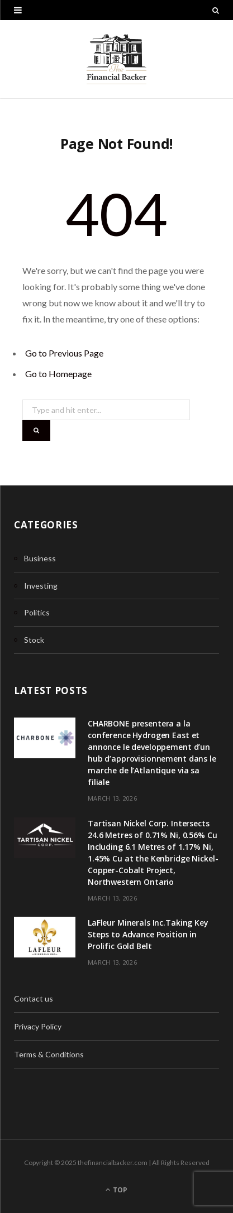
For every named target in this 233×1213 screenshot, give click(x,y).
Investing (41, 585)
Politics (37, 612)
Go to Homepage (58, 373)
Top (116, 1190)
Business (40, 558)
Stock (34, 639)
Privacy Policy (37, 1026)
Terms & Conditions (49, 1054)
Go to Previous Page (64, 353)
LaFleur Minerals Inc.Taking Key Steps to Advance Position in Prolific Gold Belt (148, 934)
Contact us (33, 998)
